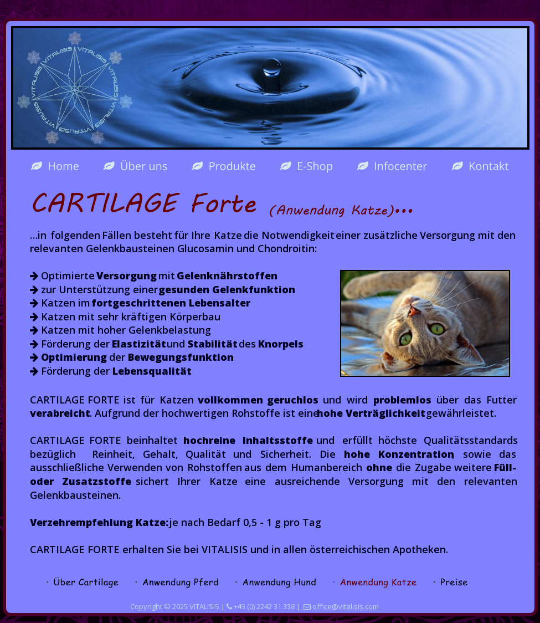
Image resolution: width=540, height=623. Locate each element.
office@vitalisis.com (345, 606)
